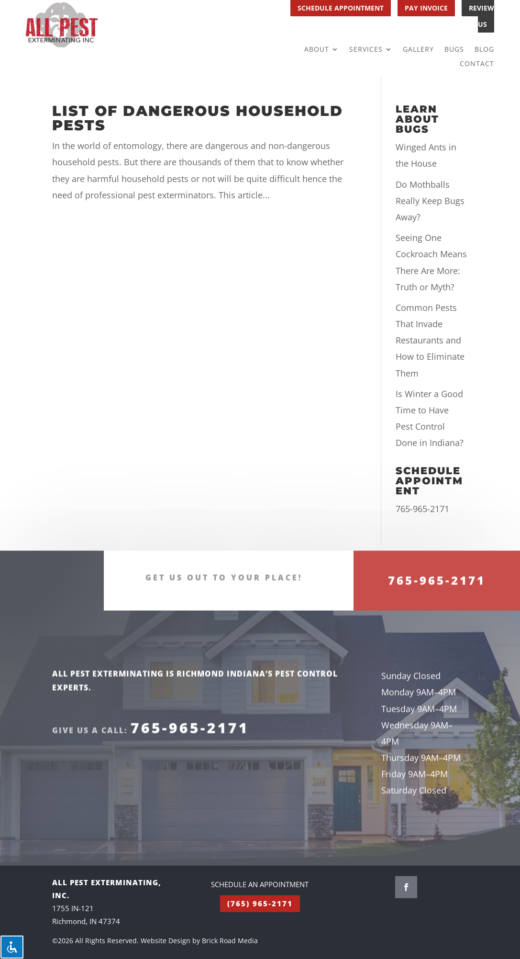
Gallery (418, 50)
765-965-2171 (422, 508)
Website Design (165, 940)
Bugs (454, 50)
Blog (484, 50)
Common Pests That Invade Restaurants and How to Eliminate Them (430, 340)
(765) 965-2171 (260, 903)
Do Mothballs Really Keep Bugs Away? (430, 201)
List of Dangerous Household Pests (197, 118)
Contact (477, 64)
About (316, 50)
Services (366, 50)
